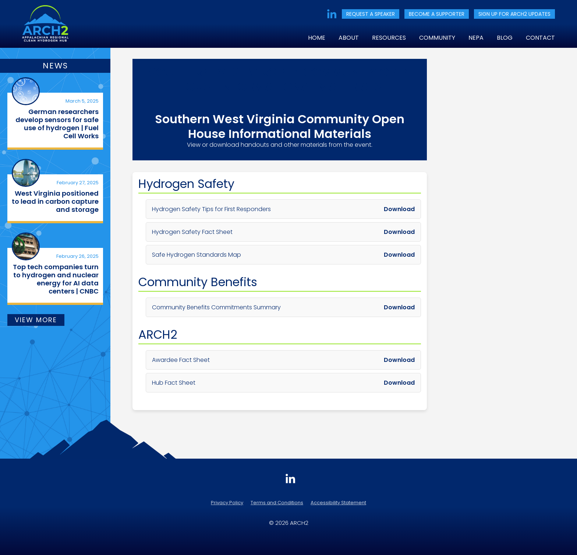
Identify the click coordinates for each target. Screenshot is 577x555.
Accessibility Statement (338, 502)
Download (399, 209)
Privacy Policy (227, 502)
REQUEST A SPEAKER (370, 14)
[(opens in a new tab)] (26, 91)
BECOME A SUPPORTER (436, 14)
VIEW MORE (36, 319)
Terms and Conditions (277, 502)
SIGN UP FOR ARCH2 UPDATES (514, 14)
